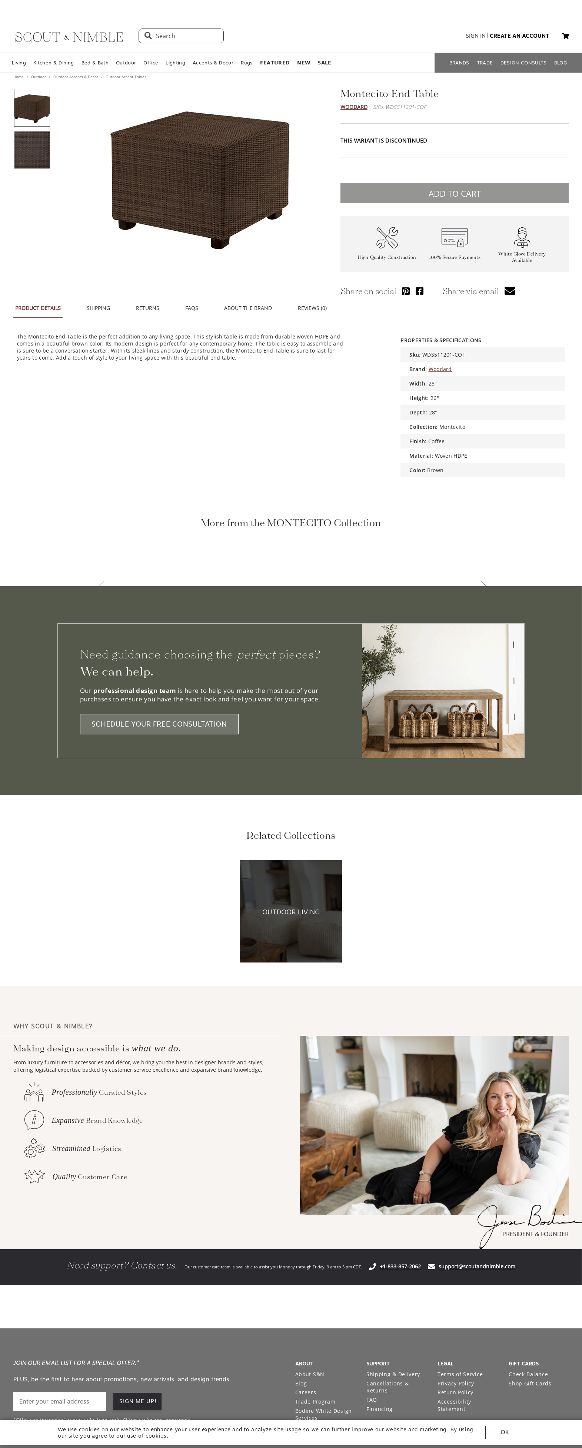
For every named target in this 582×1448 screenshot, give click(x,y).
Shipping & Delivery (393, 1303)
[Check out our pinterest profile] (529, 1402)
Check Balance (528, 1303)
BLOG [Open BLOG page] (560, 63)
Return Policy (455, 1321)
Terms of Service (460, 1303)
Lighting (175, 63)
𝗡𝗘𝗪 (303, 63)
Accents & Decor (213, 63)
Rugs (246, 63)
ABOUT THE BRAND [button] (248, 307)
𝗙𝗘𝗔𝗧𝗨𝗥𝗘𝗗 (275, 63)
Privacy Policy (456, 1313)
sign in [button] (476, 36)
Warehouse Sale (317, 1356)
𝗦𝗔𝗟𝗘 (324, 63)
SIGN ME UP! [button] (138, 1331)
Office (150, 63)
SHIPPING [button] (98, 307)
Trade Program (315, 1331)
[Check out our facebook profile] (546, 1402)
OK (504, 1432)
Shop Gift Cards (530, 1313)
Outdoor (126, 63)
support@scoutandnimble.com (477, 1196)
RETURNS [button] (147, 307)
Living (19, 63)
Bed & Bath (95, 63)
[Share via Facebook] (419, 291)
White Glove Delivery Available (522, 257)
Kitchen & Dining (53, 63)
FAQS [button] (191, 307)
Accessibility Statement (454, 1335)
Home (19, 76)
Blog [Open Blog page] (301, 1313)
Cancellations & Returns (387, 1316)
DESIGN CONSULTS (523, 63)
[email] (59, 1331)
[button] (566, 36)
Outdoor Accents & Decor (75, 76)
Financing (379, 1338)
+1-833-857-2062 (400, 1196)
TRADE (485, 63)
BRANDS (459, 63)
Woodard (354, 106)
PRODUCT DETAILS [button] (38, 307)
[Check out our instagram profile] (512, 1402)
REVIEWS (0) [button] (312, 307)
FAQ (371, 1329)
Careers (305, 1321)
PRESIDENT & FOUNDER (535, 1164)
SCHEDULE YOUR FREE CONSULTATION (159, 654)
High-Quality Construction (387, 257)
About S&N (310, 1303)
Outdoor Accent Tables (125, 76)
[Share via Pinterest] (406, 291)
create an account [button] (519, 36)
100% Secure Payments (454, 257)
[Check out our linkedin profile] (563, 1402)
